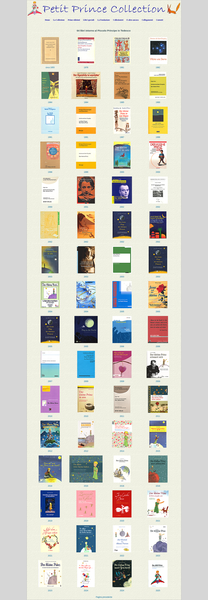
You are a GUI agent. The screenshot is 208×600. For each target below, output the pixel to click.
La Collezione (59, 20)
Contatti (159, 20)
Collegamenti (147, 20)
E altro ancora (133, 20)
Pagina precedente (104, 597)
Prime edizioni (74, 20)
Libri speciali (88, 20)
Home (47, 20)
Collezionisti (118, 20)
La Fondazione (103, 20)
